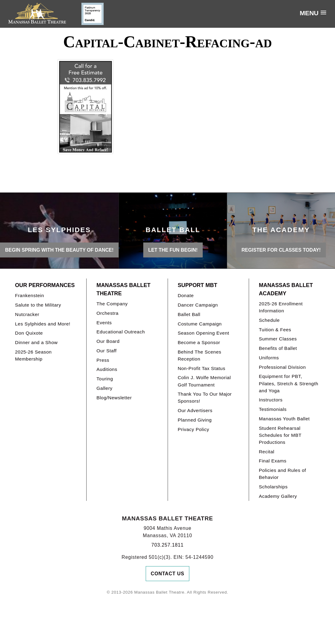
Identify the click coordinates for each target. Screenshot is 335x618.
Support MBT (197, 285)
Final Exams (273, 460)
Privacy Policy (193, 429)
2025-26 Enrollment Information (281, 307)
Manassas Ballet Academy (286, 289)
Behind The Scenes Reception (199, 355)
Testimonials (273, 409)
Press (103, 360)
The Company (112, 303)
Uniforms (269, 357)
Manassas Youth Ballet (284, 418)
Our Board (108, 341)
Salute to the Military (38, 304)
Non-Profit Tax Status (201, 368)
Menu (309, 12)
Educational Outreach (121, 331)
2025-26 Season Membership (33, 355)
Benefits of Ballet (278, 348)
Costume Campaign (200, 323)
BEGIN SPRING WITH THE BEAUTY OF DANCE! (59, 250)
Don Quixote (29, 333)
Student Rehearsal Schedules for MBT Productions (280, 435)
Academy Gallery (278, 496)
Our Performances (45, 285)
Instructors (271, 399)
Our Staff (107, 350)
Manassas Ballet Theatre (124, 289)
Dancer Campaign (198, 304)
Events (104, 322)
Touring (105, 378)
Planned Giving (195, 419)
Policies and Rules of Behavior (282, 474)
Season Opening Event (203, 333)
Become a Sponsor (199, 342)
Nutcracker (27, 314)
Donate (186, 295)
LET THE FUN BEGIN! (173, 250)
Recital (266, 451)
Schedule (269, 320)
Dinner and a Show (36, 342)
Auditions (107, 369)
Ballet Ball (189, 314)
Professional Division (282, 367)
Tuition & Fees (275, 329)
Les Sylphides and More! (42, 323)
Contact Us (167, 573)
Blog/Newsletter (114, 397)
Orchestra (108, 313)
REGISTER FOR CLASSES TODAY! (281, 250)
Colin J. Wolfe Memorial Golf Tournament (204, 381)
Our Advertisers (195, 410)
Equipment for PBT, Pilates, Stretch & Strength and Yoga (288, 383)
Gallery (104, 388)
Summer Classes (278, 338)
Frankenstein (29, 295)
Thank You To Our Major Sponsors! (205, 397)
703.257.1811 (167, 545)
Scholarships (273, 486)
